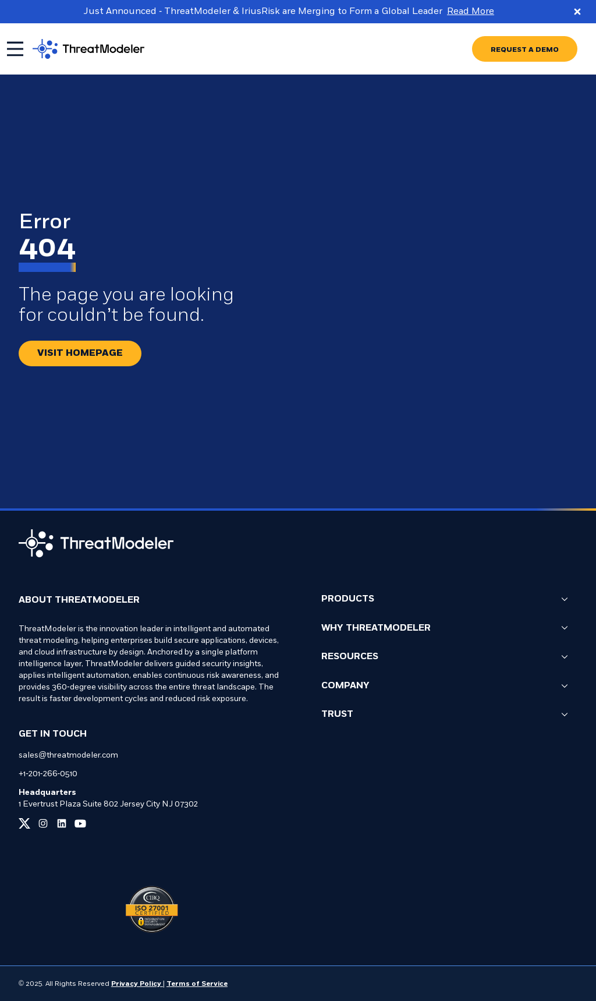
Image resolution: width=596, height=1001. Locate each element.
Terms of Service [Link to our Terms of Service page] (197, 984)
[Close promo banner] (577, 11)
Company (444, 686)
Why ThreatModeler (444, 629)
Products (444, 599)
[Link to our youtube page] (80, 823)
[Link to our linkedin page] (62, 823)
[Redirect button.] (80, 353)
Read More (470, 12)
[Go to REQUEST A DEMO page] (524, 49)
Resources (444, 657)
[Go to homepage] (98, 49)
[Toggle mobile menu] (15, 49)
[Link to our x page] (24, 823)
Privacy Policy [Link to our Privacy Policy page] (137, 984)
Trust (444, 715)
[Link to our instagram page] (43, 823)
